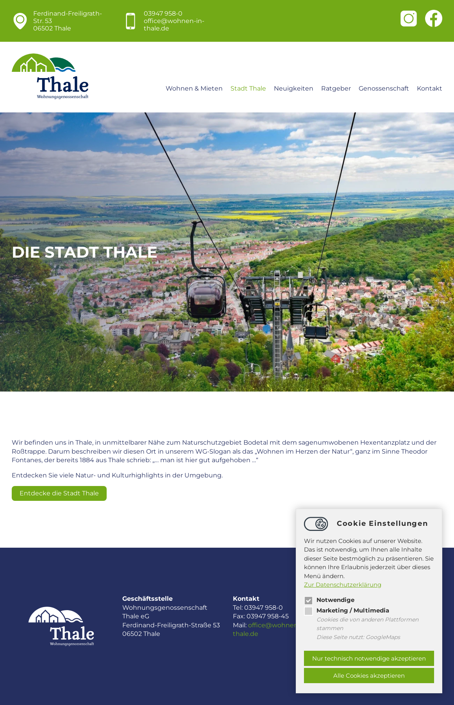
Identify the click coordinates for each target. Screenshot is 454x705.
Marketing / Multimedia (346, 610)
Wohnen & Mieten (194, 88)
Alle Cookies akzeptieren (369, 675)
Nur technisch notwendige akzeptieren (369, 658)
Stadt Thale (248, 88)
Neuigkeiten (293, 88)
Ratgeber (336, 88)
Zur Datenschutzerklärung (342, 584)
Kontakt (429, 88)
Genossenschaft (384, 88)
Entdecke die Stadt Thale (59, 493)
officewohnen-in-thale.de (174, 24)
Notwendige (329, 600)
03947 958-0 (163, 13)
